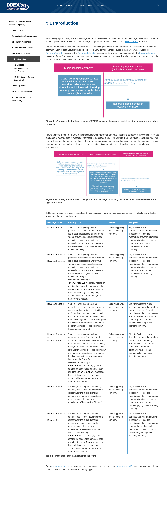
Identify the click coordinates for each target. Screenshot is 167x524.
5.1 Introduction (20, 59)
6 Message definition (20, 86)
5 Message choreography (22, 53)
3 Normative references (21, 42)
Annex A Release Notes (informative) (21, 99)
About (59, 5)
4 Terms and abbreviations (22, 48)
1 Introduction (17, 30)
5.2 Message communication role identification (21, 68)
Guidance (70, 5)
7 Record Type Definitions (22, 92)
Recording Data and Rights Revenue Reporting (20, 23)
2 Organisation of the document (24, 36)
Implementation (85, 5)
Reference (100, 5)
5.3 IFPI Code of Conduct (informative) (24, 78)
